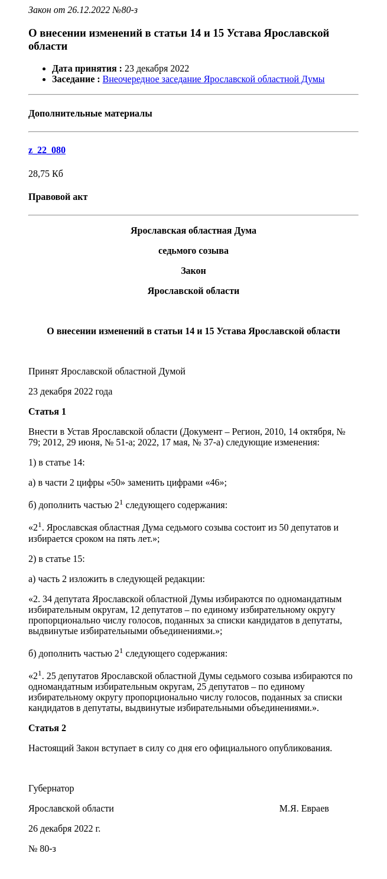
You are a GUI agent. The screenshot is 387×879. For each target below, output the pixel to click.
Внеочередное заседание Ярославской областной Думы (214, 79)
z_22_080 (47, 150)
